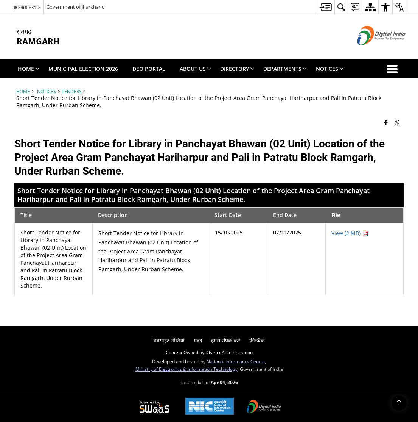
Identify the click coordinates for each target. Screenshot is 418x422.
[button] (393, 69)
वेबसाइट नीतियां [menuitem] (169, 340)
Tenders (72, 91)
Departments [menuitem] (285, 68)
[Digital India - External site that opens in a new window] (372, 51)
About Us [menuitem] (195, 68)
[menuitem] (325, 7)
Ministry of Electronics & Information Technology (186, 369)
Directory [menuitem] (237, 68)
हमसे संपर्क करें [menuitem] (225, 340)
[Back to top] (399, 403)
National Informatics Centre (236, 361)
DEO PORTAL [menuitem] (148, 68)
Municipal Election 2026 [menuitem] (83, 68)
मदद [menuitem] (198, 340)
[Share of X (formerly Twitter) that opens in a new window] (397, 122)
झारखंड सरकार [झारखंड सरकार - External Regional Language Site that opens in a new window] (27, 6)
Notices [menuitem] (329, 68)
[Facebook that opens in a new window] (386, 122)
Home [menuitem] (28, 68)
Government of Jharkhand (75, 6)
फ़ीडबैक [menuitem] (257, 340)
